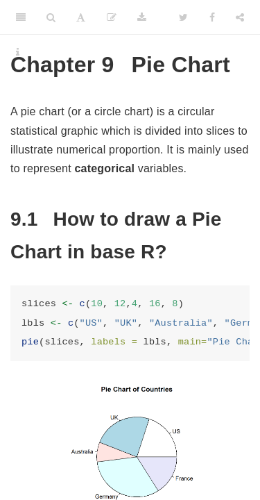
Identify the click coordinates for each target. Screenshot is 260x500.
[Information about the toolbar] (18, 52)
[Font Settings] (81, 17)
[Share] (239, 17)
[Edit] (111, 17)
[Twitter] (183, 17)
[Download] (142, 17)
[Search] (51, 17)
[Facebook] (212, 17)
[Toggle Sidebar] (21, 17)
